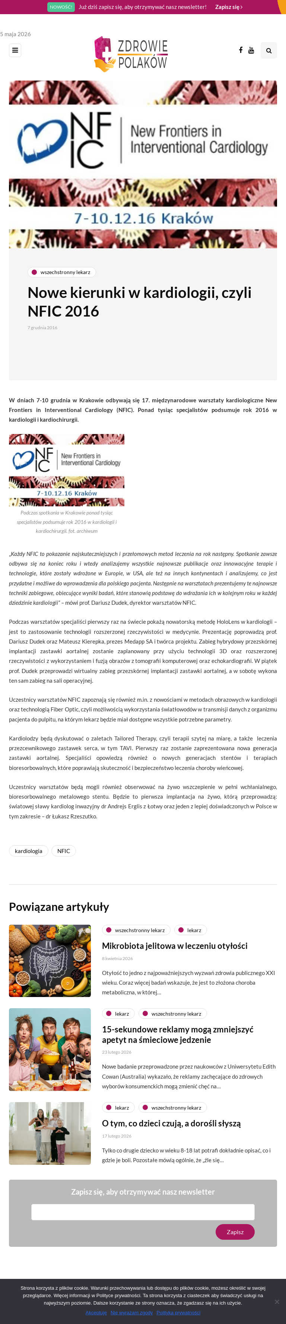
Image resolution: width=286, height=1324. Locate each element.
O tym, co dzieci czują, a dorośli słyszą (171, 1160)
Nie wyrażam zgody (132, 1312)
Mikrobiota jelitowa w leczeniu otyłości (175, 982)
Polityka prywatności (178, 1312)
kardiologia (28, 850)
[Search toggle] (269, 50)
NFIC (63, 850)
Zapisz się (228, 6)
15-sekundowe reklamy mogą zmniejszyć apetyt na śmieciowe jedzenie (178, 1071)
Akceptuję (96, 1312)
